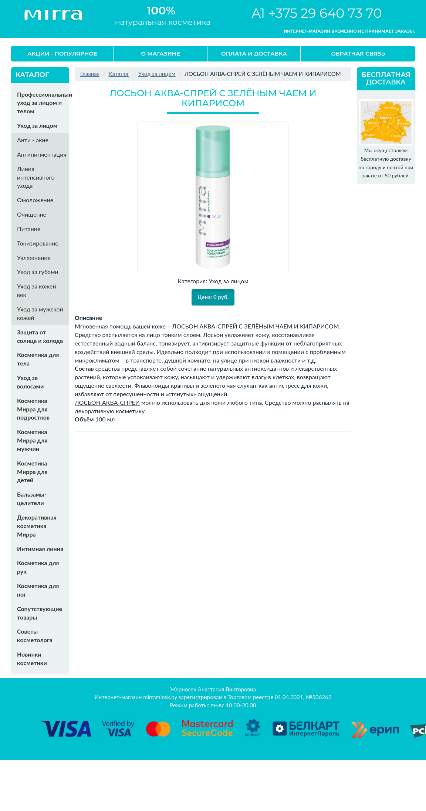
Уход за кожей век (36, 290)
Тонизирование (37, 243)
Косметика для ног (38, 590)
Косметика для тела (38, 359)
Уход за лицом (37, 125)
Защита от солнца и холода (40, 336)
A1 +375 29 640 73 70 (316, 13)
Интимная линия (40, 548)
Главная (89, 73)
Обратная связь (358, 53)
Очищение (31, 214)
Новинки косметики (32, 658)
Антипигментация (41, 154)
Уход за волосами (30, 382)
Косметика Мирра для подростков (33, 409)
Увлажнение (34, 257)
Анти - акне (32, 139)
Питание (28, 228)
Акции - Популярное (62, 53)
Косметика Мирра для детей (32, 472)
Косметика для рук (38, 567)
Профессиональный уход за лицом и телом (43, 103)
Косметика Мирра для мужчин (32, 440)
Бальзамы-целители (32, 498)
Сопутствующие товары (39, 613)
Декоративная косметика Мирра (37, 526)
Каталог (119, 73)
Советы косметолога (35, 635)
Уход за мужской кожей (40, 313)
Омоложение (35, 199)
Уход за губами (37, 271)
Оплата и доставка (254, 53)
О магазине (160, 53)
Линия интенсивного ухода (36, 177)
